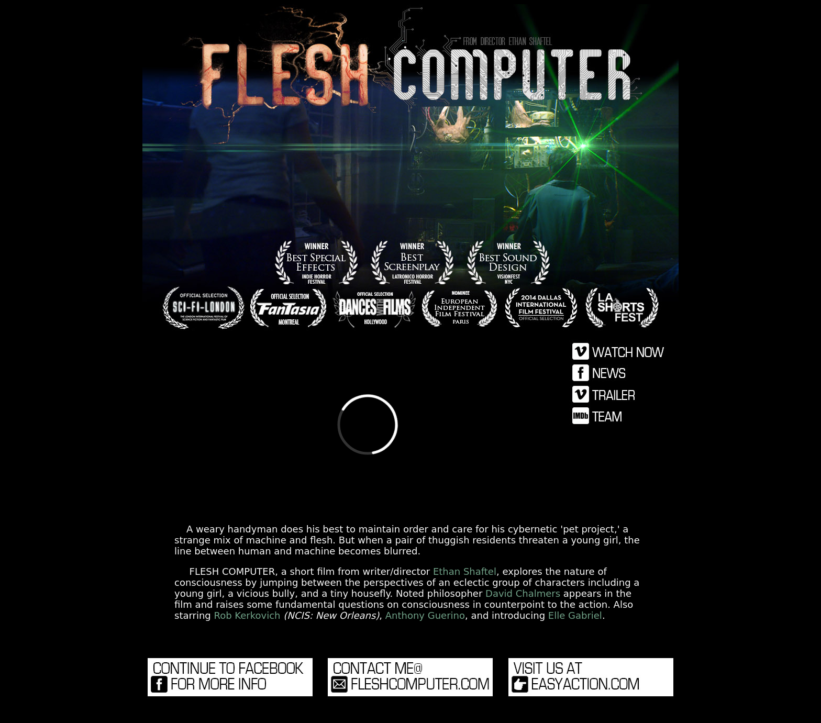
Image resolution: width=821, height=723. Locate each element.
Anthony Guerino (425, 615)
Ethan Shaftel (464, 571)
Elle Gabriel (575, 615)
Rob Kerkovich (247, 615)
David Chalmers (522, 593)
